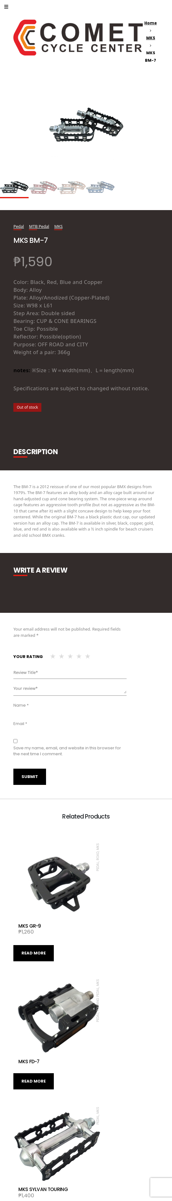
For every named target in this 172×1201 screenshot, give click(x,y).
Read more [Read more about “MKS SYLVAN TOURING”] (106, 1042)
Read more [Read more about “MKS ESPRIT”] (33, 1158)
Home (150, 23)
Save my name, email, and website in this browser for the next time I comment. (67, 751)
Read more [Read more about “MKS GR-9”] (33, 933)
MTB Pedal (39, 226)
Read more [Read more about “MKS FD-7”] (106, 926)
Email (20, 724)
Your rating (28, 657)
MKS (150, 38)
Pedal (18, 226)
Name (21, 705)
